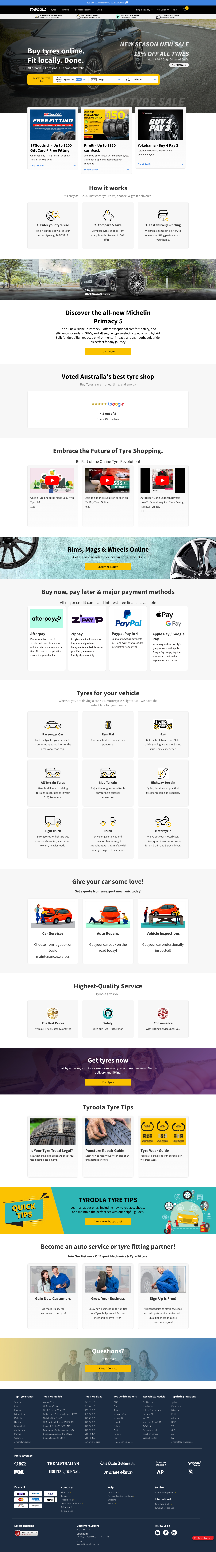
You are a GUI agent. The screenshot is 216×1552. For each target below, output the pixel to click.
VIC (172, 1426)
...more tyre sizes (92, 1441)
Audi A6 (146, 1418)
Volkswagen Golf (150, 1430)
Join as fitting (165, 1492)
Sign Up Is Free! (163, 1298)
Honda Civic (148, 1406)
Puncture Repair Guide (104, 1150)
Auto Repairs (108, 933)
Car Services (52, 933)
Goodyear (18, 1437)
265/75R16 (90, 1430)
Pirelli (17, 1406)
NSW (173, 1422)
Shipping (112, 1499)
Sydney (174, 1402)
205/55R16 (90, 1402)
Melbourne (176, 1406)
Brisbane (175, 1410)
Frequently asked (121, 1496)
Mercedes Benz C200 (152, 1422)
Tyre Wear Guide (155, 1150)
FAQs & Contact (108, 1368)
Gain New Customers (53, 1298)
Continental (19, 1430)
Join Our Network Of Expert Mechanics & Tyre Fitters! (108, 1256)
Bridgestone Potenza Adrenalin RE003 (60, 1414)
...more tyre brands (22, 1441)
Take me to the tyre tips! (108, 1221)
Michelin (18, 1418)
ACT (173, 1433)
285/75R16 (90, 1437)
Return (111, 1503)
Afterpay (37, 633)
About (66, 1492)
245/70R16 (90, 1414)
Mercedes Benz (120, 1414)
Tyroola (68, 1499)
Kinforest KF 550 (50, 1406)
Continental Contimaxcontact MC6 (58, 1430)
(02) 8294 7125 (83, 1529)
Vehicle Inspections (163, 933)
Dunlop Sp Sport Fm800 (54, 1437)
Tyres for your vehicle (108, 693)
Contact (113, 1492)
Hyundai (117, 1422)
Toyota (117, 1410)
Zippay (77, 633)
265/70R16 (90, 1422)
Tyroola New (165, 1507)
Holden (117, 1433)
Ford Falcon (148, 1402)
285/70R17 (90, 1433)
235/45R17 (90, 1410)
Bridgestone (19, 1414)
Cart (187, 8)
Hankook (18, 1422)
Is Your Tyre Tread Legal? (51, 1150)
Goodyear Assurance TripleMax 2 (57, 1433)
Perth (173, 1414)
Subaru (117, 1426)
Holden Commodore (152, 1410)
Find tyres (108, 1082)
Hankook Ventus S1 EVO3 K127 (56, 1426)
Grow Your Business (108, 1298)
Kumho (17, 1410)
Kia (115, 1437)
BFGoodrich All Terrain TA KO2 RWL (58, 1422)
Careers (64, 1496)
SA (172, 1437)
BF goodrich (19, 1426)
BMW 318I (147, 1426)
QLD (173, 1430)
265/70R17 (90, 1426)
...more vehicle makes (123, 1441)
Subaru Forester (150, 1437)
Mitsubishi (118, 1418)
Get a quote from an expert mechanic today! (108, 891)
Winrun (17, 1402)
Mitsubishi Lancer (150, 1433)
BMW (116, 1402)
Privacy (68, 1507)
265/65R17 (90, 1418)
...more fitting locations (181, 1441)
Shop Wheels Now (108, 566)
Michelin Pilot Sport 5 (52, 1418)
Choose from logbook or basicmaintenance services (52, 950)
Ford (116, 1406)
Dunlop (17, 1433)
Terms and (72, 1503)
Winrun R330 (49, 1402)
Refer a (68, 1510)
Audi (116, 1430)
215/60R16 (90, 1406)
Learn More (108, 351)
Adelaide (175, 1418)
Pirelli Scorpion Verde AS (54, 1410)
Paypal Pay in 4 (125, 633)
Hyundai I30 (148, 1414)
